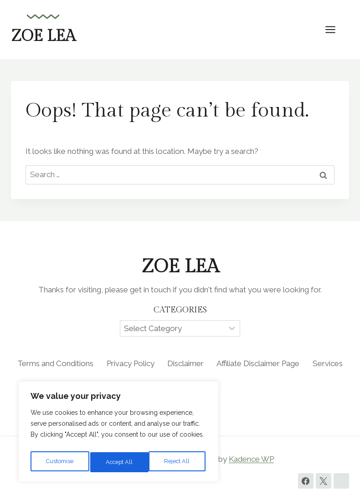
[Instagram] (341, 481)
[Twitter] (323, 481)
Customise (59, 462)
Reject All (119, 462)
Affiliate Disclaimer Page (257, 363)
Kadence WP (251, 459)
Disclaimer (185, 363)
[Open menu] (335, 29)
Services (328, 363)
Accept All (178, 462)
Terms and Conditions (55, 363)
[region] (118, 434)
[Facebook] (306, 481)
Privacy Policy (130, 363)
